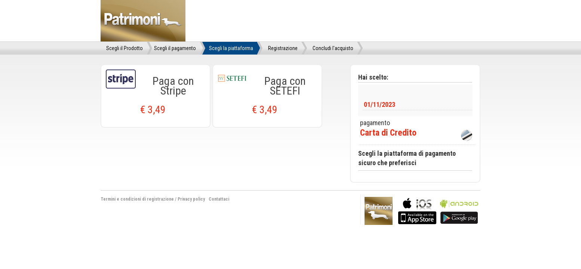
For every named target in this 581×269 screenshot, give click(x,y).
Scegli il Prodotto (124, 48)
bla (417, 210)
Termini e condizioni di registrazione (137, 199)
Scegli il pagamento (175, 48)
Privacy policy (191, 199)
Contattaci (219, 199)
